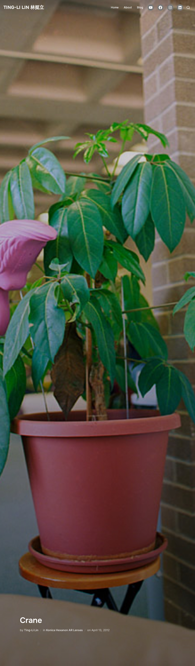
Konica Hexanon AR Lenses (64, 630)
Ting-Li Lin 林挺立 (23, 7)
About (128, 7)
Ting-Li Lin (31, 630)
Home (115, 7)
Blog (140, 7)
